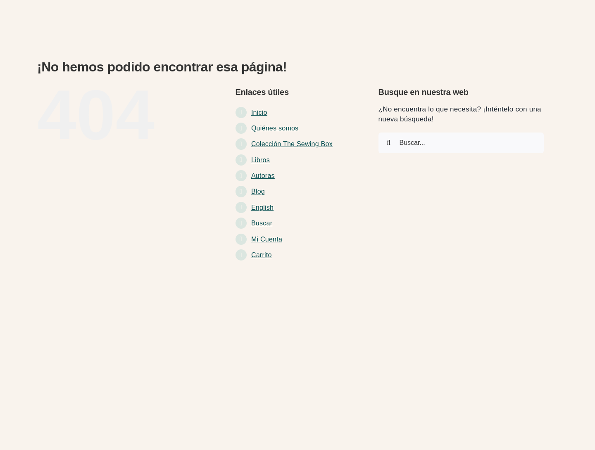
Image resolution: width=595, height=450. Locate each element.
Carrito (261, 254)
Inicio (259, 112)
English (262, 207)
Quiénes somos (274, 128)
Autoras (263, 175)
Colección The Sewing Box (292, 143)
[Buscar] (388, 143)
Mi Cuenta (266, 239)
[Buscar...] (461, 143)
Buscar (261, 223)
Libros (260, 159)
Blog (258, 191)
